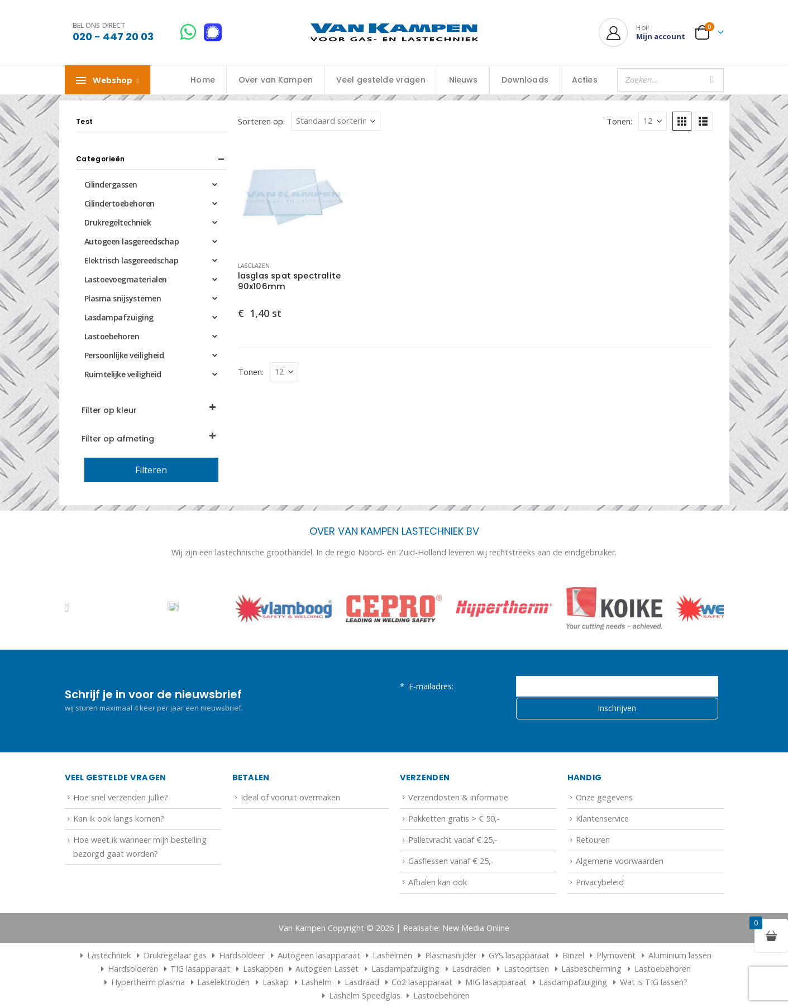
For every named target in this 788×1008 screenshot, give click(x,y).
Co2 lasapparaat (421, 982)
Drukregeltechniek (117, 222)
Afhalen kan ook (437, 882)
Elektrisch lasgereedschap (131, 260)
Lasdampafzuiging (119, 317)
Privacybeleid (600, 882)
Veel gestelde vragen (381, 79)
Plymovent (616, 955)
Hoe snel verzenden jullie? (120, 797)
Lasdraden (471, 968)
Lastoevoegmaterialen (125, 279)
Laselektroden (223, 982)
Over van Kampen (275, 79)
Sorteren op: (261, 121)
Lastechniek (104, 955)
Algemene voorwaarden (619, 861)
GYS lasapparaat (519, 955)
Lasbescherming (591, 968)
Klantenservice (602, 818)
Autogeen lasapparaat (319, 955)
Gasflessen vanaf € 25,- (451, 861)
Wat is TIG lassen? (653, 982)
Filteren (151, 470)
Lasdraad (362, 982)
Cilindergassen (110, 184)
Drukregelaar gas (175, 955)
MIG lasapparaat (496, 982)
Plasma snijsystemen (122, 298)
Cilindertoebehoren (119, 203)
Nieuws (463, 79)
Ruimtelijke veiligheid (122, 374)
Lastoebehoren (112, 336)
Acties (585, 79)
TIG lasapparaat (200, 968)
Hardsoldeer (242, 955)
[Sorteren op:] (335, 121)
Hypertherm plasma (148, 982)
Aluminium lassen (679, 955)
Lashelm (316, 982)
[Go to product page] (293, 197)
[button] (681, 121)
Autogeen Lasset (327, 968)
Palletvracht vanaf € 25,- (453, 839)
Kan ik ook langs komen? (118, 818)
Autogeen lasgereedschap (131, 241)
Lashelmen (392, 955)
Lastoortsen (526, 968)
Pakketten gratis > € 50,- (454, 818)
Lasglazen (254, 266)
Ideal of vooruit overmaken (290, 797)
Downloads (525, 79)
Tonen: (619, 121)
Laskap (275, 982)
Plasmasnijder (450, 955)
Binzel (573, 955)
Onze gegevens (604, 797)
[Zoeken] (712, 80)
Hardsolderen (133, 968)
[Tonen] (652, 121)
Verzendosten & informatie (458, 797)
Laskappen (263, 968)
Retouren (593, 839)
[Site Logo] (394, 32)
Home (202, 79)
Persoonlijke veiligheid (124, 355)
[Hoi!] (642, 32)
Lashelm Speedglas (364, 995)
